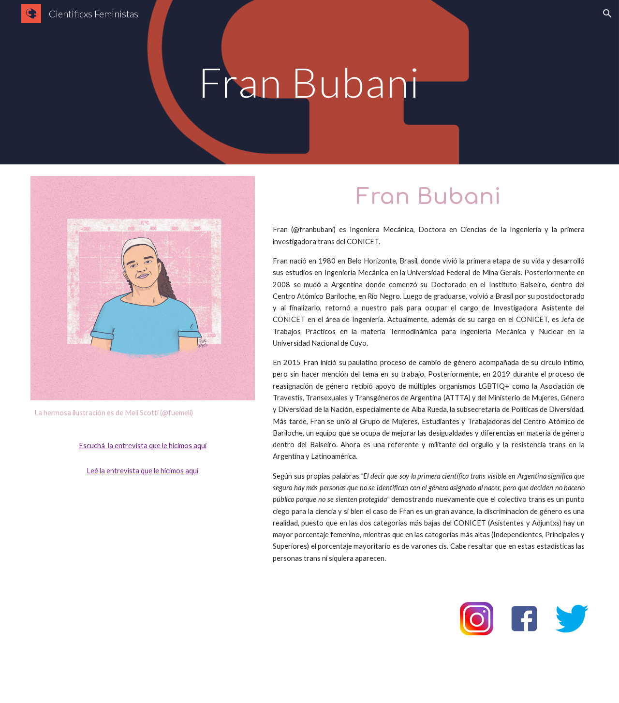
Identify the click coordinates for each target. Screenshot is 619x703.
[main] (309, 82)
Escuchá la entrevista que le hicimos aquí (142, 445)
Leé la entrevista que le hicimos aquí (142, 471)
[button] (607, 13)
